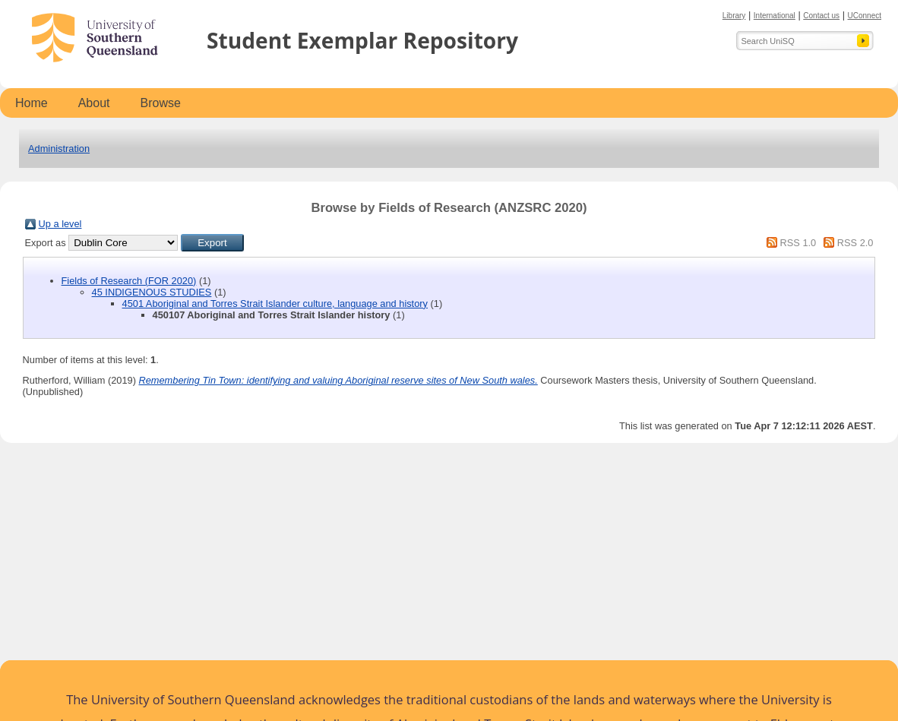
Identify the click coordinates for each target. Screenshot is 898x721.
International (774, 15)
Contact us (821, 15)
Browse (161, 102)
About (94, 102)
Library (734, 15)
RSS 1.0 (798, 242)
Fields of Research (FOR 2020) (129, 280)
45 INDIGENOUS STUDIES (152, 292)
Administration (59, 148)
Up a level (60, 223)
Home (31, 102)
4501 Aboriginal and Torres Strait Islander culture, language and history (275, 303)
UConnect (864, 15)
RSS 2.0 (855, 242)
